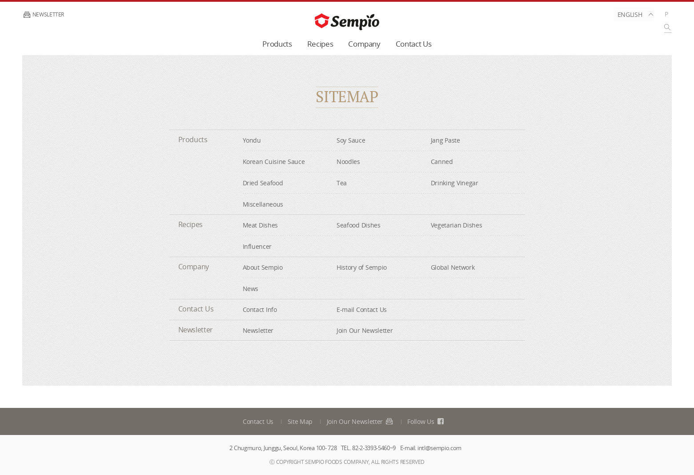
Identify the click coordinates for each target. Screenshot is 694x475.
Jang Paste (445, 140)
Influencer (257, 246)
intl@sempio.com (439, 448)
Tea (342, 183)
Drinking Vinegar (454, 183)
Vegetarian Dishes (456, 225)
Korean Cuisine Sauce (274, 161)
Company (364, 44)
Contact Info (260, 309)
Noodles (348, 161)
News (251, 288)
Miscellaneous (263, 204)
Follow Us (426, 421)
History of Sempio (362, 267)
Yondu (252, 140)
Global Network (453, 267)
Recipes (320, 44)
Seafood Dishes (359, 225)
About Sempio (263, 267)
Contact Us (414, 44)
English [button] (633, 14)
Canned (442, 161)
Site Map (300, 421)
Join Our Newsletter (365, 330)
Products (277, 44)
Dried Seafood (263, 183)
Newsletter (43, 14)
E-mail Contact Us (362, 309)
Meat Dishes (260, 225)
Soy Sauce (351, 140)
